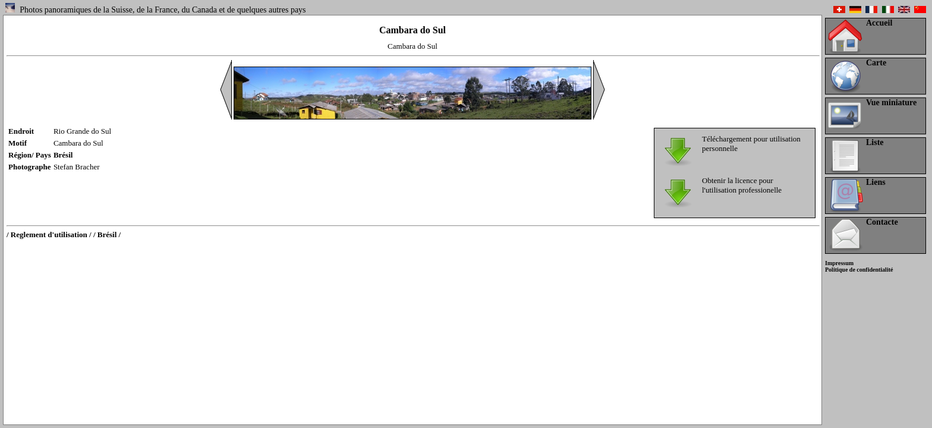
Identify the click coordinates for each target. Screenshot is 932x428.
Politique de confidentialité (859, 269)
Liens (876, 182)
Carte (876, 62)
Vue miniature (891, 102)
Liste (875, 142)
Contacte (882, 222)
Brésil (63, 154)
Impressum (839, 263)
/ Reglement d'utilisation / (49, 234)
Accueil (879, 22)
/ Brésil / (107, 234)
